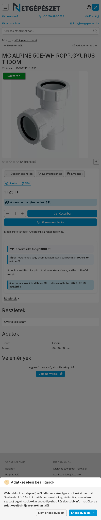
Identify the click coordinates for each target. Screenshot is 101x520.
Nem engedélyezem (51, 512)
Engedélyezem (83, 512)
